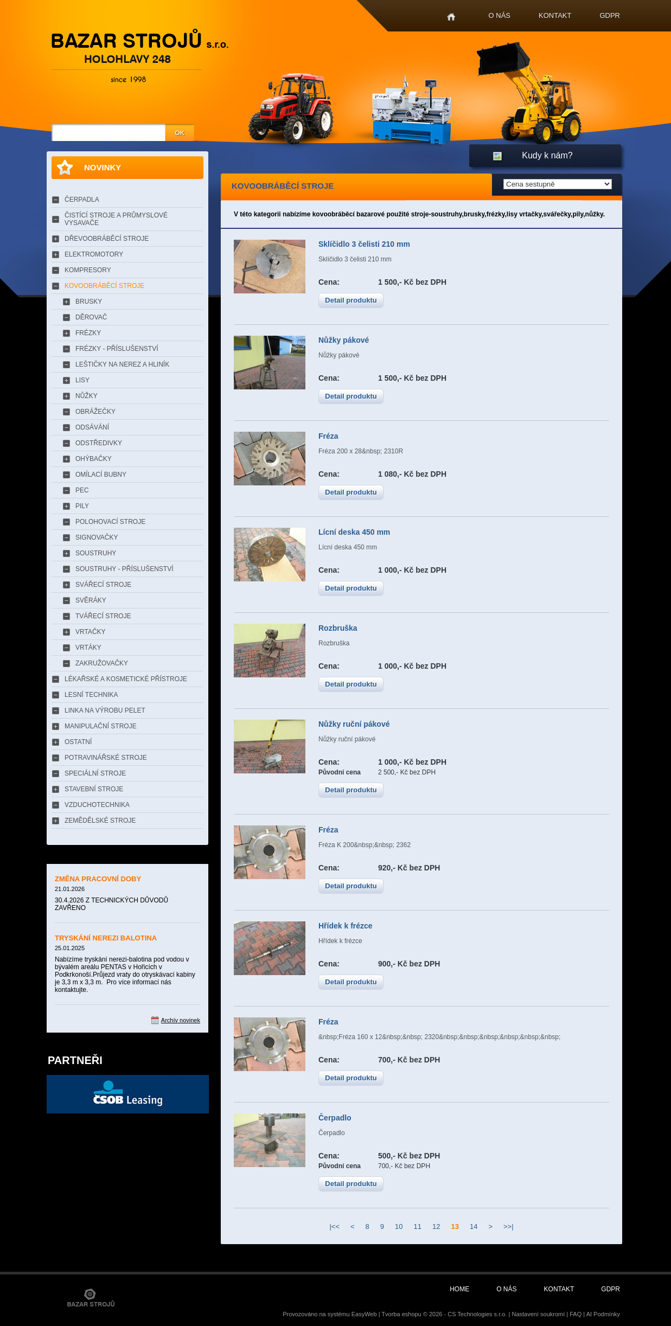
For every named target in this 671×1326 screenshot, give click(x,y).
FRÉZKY (88, 333)
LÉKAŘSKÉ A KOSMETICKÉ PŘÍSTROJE (126, 679)
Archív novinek (180, 1020)
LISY (82, 380)
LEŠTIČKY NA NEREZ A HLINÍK (122, 364)
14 (473, 1226)
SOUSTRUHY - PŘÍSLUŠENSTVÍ (124, 569)
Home (451, 17)
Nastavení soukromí (538, 1314)
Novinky (102, 167)
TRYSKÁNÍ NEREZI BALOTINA (106, 938)
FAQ (575, 1314)
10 (398, 1226)
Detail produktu (350, 300)
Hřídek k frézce (345, 925)
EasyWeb (364, 1314)
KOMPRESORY (88, 270)
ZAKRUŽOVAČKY (101, 663)
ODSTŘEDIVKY (98, 443)
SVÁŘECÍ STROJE (103, 584)
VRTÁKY (88, 647)
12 (436, 1226)
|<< (334, 1226)
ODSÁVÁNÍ (92, 427)
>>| (508, 1226)
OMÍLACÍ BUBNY (100, 474)
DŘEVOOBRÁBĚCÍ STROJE (107, 238)
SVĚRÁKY (90, 600)
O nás (499, 15)
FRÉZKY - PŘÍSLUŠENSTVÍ (116, 349)
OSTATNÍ (78, 742)
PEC (82, 490)
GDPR (609, 15)
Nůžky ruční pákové (354, 724)
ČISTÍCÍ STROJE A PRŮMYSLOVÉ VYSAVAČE (116, 219)
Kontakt (555, 15)
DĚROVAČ (91, 317)
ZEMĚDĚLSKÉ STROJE (100, 820)
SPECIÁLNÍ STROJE (95, 773)
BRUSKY (88, 301)
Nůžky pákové (343, 340)
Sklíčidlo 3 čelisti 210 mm (364, 244)
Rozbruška (337, 628)
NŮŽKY (86, 396)
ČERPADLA (82, 199)
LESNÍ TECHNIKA (91, 695)
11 (417, 1226)
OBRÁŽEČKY (95, 411)
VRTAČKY (90, 632)
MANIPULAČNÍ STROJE (101, 726)
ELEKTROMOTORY (94, 254)
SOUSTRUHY (95, 553)
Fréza (328, 436)
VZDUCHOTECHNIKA (97, 805)
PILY (82, 506)
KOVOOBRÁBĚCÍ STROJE (104, 286)
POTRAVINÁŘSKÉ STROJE (106, 757)
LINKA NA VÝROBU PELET (105, 710)
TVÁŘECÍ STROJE (103, 616)
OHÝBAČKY (93, 459)
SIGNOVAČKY (96, 537)
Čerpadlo (335, 1117)
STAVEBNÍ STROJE (94, 789)
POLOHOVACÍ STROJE (110, 522)
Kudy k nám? (547, 155)
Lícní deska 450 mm (354, 532)
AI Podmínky (603, 1314)
